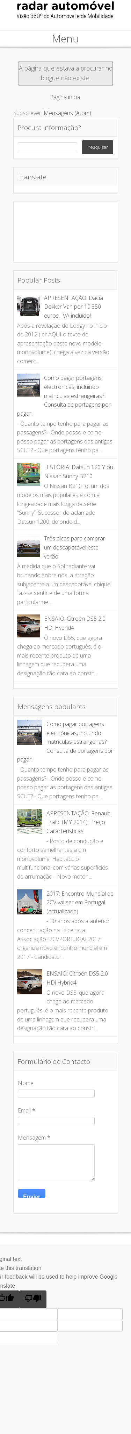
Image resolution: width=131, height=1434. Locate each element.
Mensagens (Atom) (67, 113)
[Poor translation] (32, 1299)
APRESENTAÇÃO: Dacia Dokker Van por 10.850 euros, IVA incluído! (73, 306)
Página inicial (65, 97)
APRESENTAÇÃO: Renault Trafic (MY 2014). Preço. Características (78, 822)
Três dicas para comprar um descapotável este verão (74, 547)
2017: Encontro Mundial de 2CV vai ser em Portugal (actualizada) (80, 902)
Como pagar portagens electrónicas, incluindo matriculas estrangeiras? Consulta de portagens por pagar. (64, 395)
